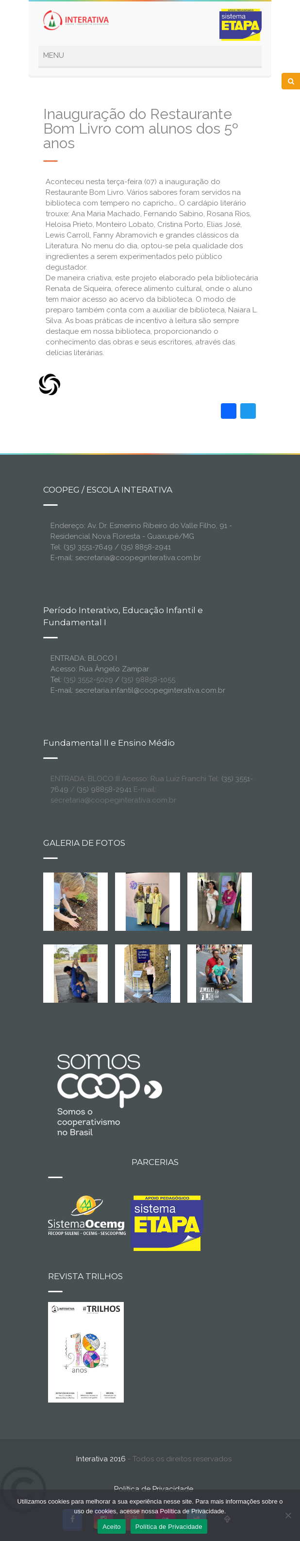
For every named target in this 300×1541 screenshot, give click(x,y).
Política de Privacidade (153, 1489)
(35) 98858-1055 (148, 679)
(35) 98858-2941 (104, 789)
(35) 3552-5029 (88, 679)
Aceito (111, 1526)
